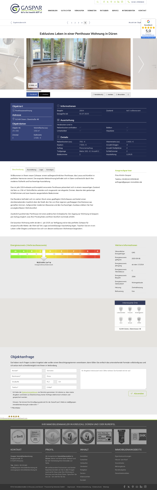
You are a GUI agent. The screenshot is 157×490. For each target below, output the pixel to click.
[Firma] (61, 376)
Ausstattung (31, 170)
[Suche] (97, 2)
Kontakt (142, 11)
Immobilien (52, 11)
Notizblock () (95, 94)
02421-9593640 (137, 2)
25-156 (15, 131)
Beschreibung (17, 169)
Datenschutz (97, 487)
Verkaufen (79, 11)
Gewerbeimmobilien (122, 473)
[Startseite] (26, 8)
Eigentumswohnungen (123, 456)
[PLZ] (49, 382)
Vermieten (91, 11)
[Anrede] (26, 371)
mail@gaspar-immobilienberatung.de (24, 468)
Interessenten (128, 11)
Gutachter (66, 11)
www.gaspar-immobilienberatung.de (24, 470)
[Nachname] (26, 376)
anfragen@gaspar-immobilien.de (128, 182)
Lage (41, 170)
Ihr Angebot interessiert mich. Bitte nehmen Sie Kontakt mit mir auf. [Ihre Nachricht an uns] (113, 379)
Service (115, 11)
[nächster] (143, 437)
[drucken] (128, 94)
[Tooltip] (154, 37)
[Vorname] (61, 371)
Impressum (71, 487)
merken (107, 94)
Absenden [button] (139, 393)
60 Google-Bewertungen (148, 35)
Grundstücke (119, 463)
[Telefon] (26, 387)
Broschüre (119, 94)
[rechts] (89, 22)
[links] (67, 22)
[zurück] (13, 437)
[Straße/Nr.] (26, 382)
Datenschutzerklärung (29, 392)
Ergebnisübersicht (18, 22)
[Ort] (67, 382)
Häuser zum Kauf (121, 460)
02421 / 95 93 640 (20, 465)
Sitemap (106, 487)
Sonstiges (50, 170)
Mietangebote (120, 466)
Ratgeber (104, 11)
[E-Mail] (61, 387)
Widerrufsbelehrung (83, 487)
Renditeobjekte (120, 470)
